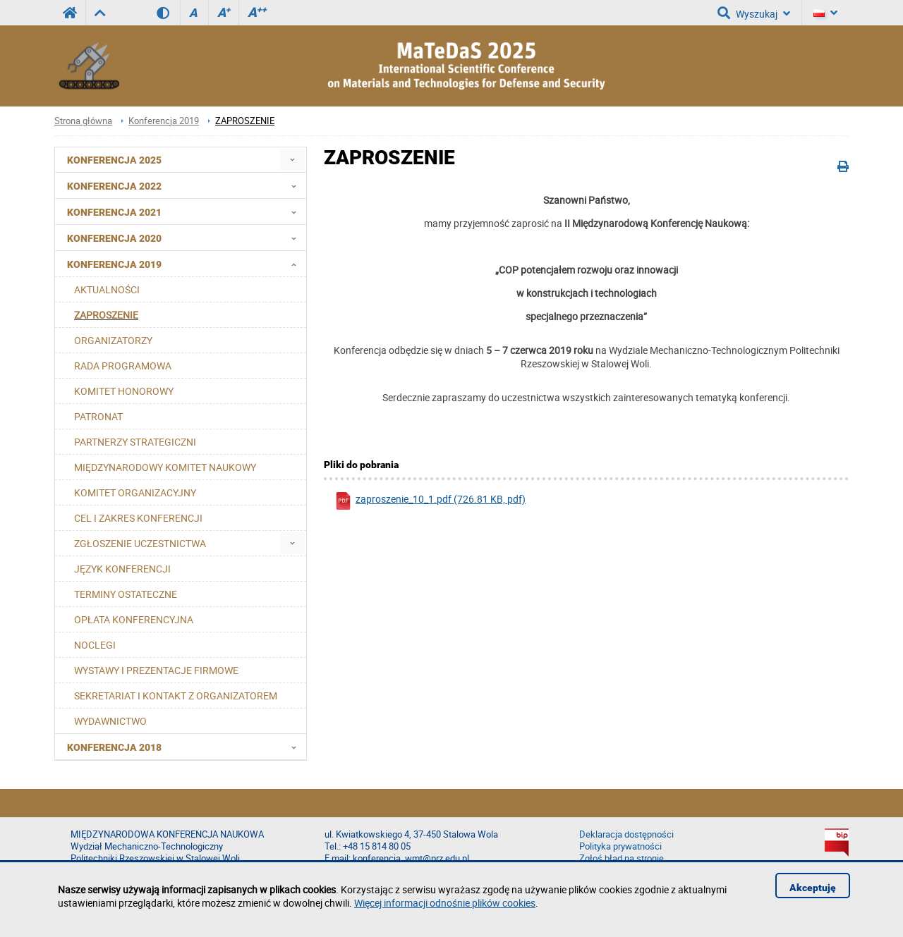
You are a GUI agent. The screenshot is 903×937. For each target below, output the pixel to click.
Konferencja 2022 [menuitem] (186, 185)
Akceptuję (812, 887)
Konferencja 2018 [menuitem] (186, 746)
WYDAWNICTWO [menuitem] (110, 721)
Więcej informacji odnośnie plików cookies (444, 903)
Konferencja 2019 (163, 121)
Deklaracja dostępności (626, 834)
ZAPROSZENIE (244, 121)
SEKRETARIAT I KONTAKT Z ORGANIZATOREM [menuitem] (175, 695)
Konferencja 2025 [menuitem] (114, 160)
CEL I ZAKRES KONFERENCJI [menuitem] (138, 518)
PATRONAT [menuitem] (98, 416)
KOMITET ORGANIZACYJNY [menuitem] (135, 492)
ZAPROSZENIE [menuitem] (106, 314)
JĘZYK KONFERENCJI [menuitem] (122, 568)
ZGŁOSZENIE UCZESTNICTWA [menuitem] (140, 543)
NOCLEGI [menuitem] (95, 644)
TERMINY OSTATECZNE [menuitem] (125, 594)
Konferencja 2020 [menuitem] (186, 237)
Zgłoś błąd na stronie (621, 858)
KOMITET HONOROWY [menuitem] (124, 391)
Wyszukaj (753, 12)
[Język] (825, 12)
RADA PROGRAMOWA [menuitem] (122, 365)
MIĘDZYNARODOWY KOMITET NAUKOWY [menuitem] (165, 467)
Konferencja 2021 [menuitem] (186, 211)
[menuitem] (292, 160)
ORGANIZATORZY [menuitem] (113, 340)
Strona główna (83, 121)
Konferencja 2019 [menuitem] (186, 263)
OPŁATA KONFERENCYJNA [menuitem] (133, 619)
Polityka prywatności (620, 846)
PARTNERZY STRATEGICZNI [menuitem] (135, 441)
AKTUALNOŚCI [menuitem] (107, 289)
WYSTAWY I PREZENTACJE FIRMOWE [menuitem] (156, 670)
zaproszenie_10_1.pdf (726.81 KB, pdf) (430, 501)
